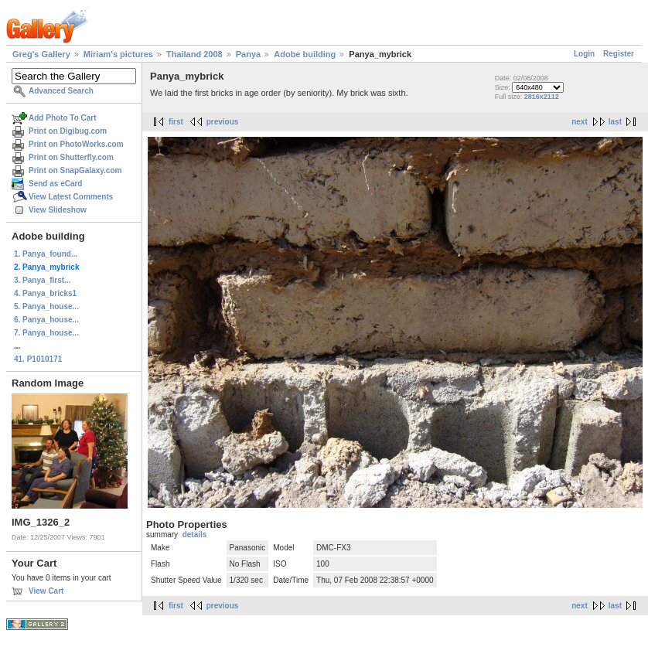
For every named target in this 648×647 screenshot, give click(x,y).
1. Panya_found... (45, 254)
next (579, 121)
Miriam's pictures (118, 54)
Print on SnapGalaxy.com (75, 170)
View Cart (46, 591)
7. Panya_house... (46, 333)
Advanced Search (61, 91)
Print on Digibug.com (68, 131)
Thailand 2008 (194, 54)
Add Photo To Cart (63, 118)
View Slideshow (58, 210)
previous (222, 121)
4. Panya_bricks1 (45, 293)
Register (618, 53)
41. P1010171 (38, 359)
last (615, 121)
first (176, 121)
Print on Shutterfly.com (71, 157)
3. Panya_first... (42, 280)
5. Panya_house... (46, 306)
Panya (248, 54)
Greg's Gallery (41, 54)
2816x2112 (541, 96)
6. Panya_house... (46, 319)
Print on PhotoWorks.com (76, 144)
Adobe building (305, 54)
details (194, 534)
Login (584, 53)
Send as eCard (55, 183)
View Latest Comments (71, 196)
